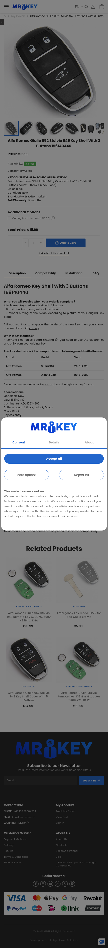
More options (27, 475)
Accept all (54, 458)
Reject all (81, 475)
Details (54, 442)
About (89, 442)
